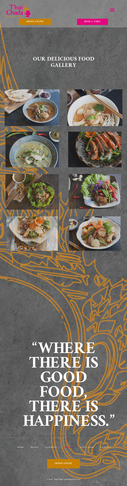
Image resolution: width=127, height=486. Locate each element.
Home (20, 447)
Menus (34, 447)
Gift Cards (87, 447)
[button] (112, 10)
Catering (51, 447)
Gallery (69, 447)
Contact (105, 447)
